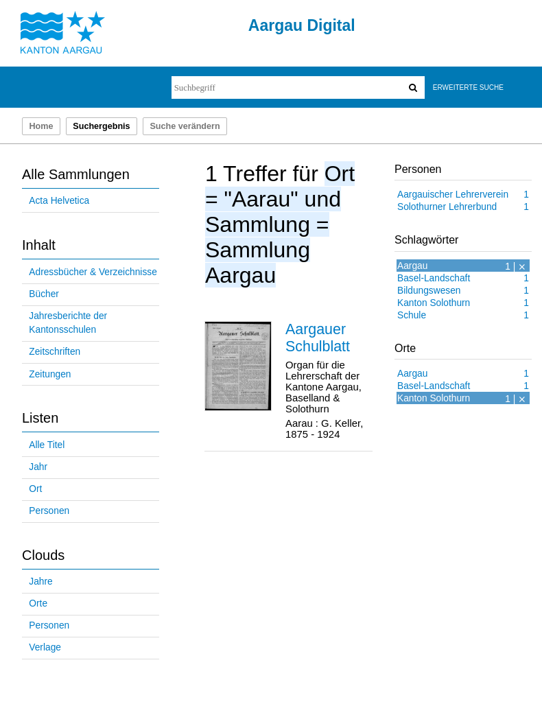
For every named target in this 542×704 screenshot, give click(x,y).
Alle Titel (46, 445)
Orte (38, 603)
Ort (35, 489)
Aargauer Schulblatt (317, 338)
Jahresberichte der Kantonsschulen (68, 323)
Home (41, 126)
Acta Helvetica (59, 201)
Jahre (40, 581)
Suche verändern (185, 126)
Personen (49, 511)
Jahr (38, 467)
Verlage (45, 647)
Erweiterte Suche (468, 87)
